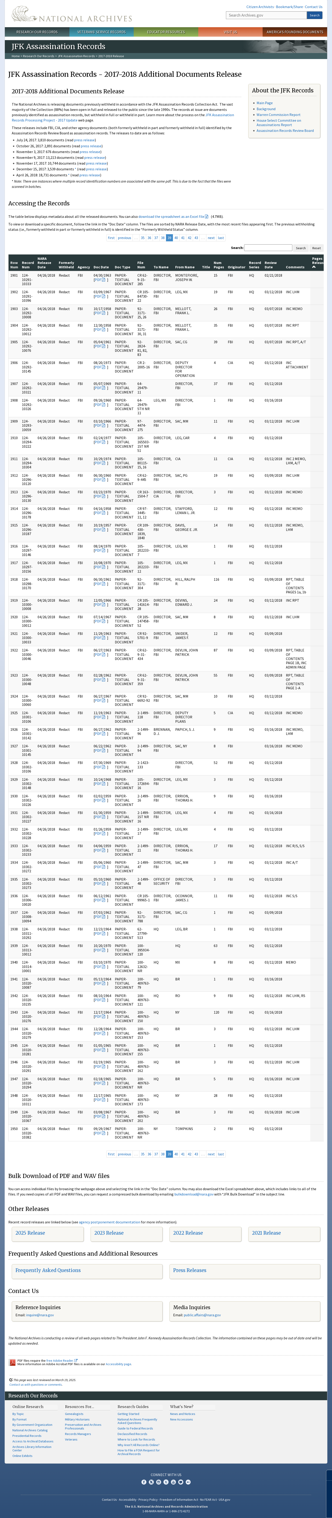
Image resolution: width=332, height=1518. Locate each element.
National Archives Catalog (30, 1430)
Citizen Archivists (260, 6)
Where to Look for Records (136, 1439)
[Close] (326, 1475)
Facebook (144, 1482)
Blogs (181, 1482)
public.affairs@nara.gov (202, 1315)
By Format (19, 1419)
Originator (236, 267)
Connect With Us (166, 1474)
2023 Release (109, 1233)
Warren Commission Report (279, 114)
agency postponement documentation (109, 1222)
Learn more (290, 1510)
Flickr (188, 1482)
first (111, 237)
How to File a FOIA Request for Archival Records (139, 1452)
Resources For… (79, 1406)
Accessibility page (118, 1364)
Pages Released (320, 262)
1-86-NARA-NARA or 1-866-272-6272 (166, 1511)
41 (183, 237)
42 (189, 237)
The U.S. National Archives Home (72, 13)
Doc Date (101, 267)
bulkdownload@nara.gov (193, 1194)
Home (16, 56)
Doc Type (122, 267)
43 (196, 237)
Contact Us (314, 6)
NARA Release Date (44, 262)
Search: (237, 247)
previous (124, 237)
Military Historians (77, 1419)
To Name (161, 267)
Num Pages (219, 264)
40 (176, 237)
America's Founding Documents (295, 32)
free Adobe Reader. (61, 1360)
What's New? (181, 1406)
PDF (98, 279)
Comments (295, 267)
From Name (185, 267)
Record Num (28, 264)
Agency (84, 267)
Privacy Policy (148, 1499)
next (211, 237)
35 (143, 237)
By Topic (18, 1414)
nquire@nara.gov (40, 1315)
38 (163, 237)
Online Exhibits (22, 1456)
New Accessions (181, 1419)
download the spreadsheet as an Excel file (171, 216)
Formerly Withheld (66, 264)
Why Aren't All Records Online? (139, 1445)
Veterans (71, 1439)
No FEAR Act (208, 1499)
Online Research (27, 1406)
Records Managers (78, 1434)
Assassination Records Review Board (285, 130)
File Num (141, 264)
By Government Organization (32, 1425)
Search (315, 15)
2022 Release (188, 1233)
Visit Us (230, 32)
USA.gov (224, 1499)
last (221, 237)
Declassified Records (132, 1434)
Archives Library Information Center (31, 1449)
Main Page (265, 103)
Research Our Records (37, 32)
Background (266, 109)
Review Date (271, 264)
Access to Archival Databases (32, 1441)
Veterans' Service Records (101, 32)
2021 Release (266, 1233)
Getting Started (128, 1414)
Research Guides (133, 1406)
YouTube (173, 1482)
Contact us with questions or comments (35, 1384)
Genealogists (74, 1414)
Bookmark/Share (289, 6)
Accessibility (127, 1499)
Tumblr (166, 1482)
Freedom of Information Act (179, 1499)
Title (206, 267)
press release (84, 140)
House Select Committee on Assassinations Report (279, 122)
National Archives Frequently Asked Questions (137, 1421)
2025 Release (30, 1233)
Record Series (255, 264)
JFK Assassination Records (76, 56)
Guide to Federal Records (135, 1428)
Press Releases (189, 1270)
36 (149, 237)
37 (156, 237)
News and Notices (182, 1414)
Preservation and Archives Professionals (83, 1426)
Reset (316, 248)
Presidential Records (27, 1436)
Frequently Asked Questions (48, 1270)
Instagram (158, 1482)
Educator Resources (166, 32)
